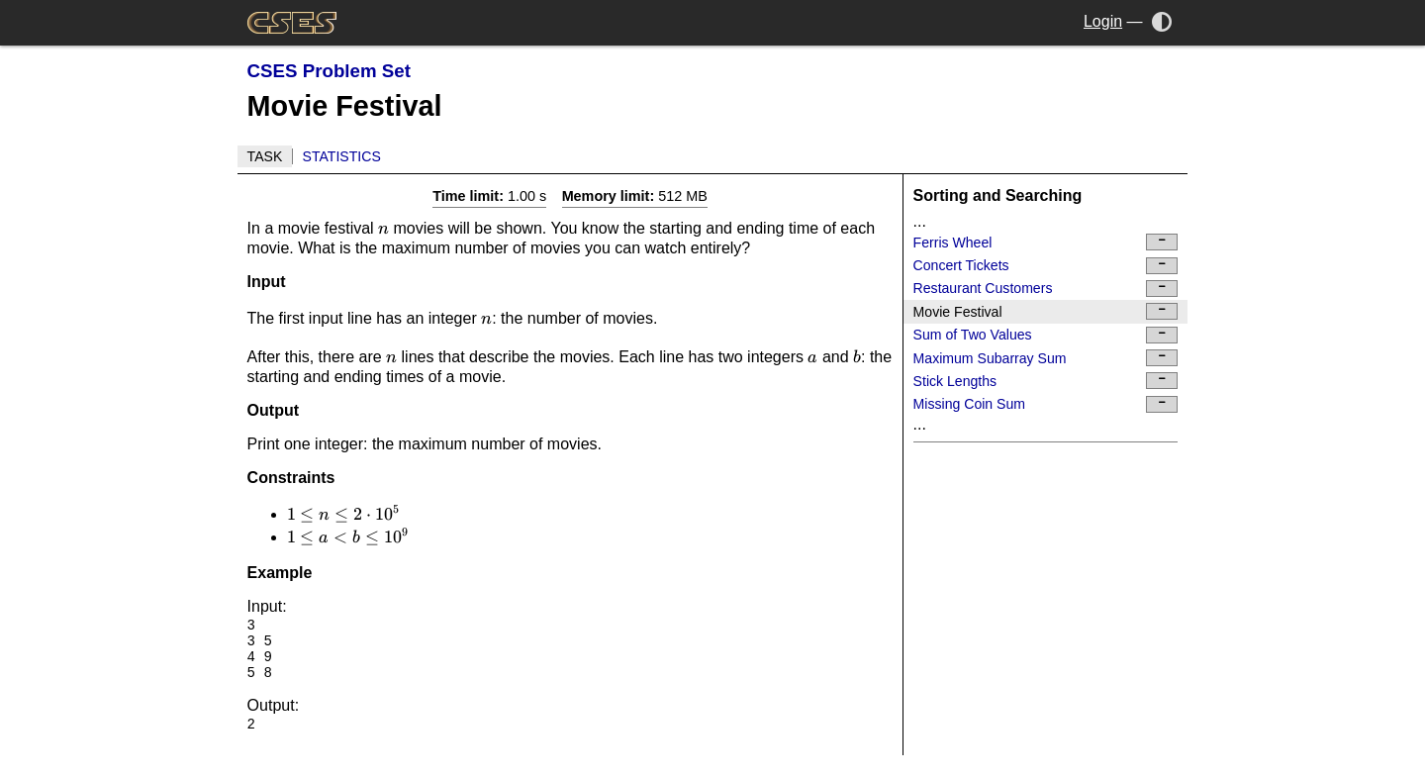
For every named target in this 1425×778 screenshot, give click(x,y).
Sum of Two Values (1046, 335)
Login (1103, 21)
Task (265, 156)
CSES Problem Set (329, 70)
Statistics (342, 156)
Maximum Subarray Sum (1046, 357)
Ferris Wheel (1046, 242)
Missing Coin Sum (1046, 404)
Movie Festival (1046, 311)
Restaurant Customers (1046, 288)
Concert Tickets (1046, 265)
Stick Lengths (1046, 380)
